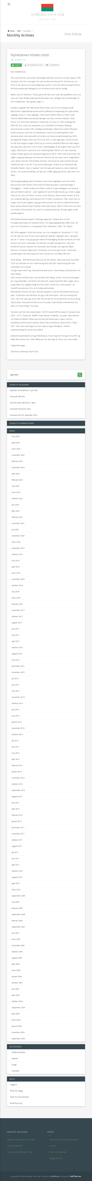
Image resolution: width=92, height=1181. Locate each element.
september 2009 (18, 896)
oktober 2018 (17, 585)
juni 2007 (15, 933)
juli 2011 (15, 852)
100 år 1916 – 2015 (47, 19)
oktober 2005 (17, 982)
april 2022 (16, 511)
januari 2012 (17, 821)
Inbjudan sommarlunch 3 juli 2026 (24, 390)
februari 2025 (17, 461)
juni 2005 (15, 989)
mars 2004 (16, 1020)
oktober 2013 (17, 734)
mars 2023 (16, 492)
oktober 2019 (17, 554)
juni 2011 (15, 858)
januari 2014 (17, 722)
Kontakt (52, 1146)
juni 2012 (15, 802)
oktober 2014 (17, 703)
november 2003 (18, 1032)
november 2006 (18, 945)
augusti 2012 (17, 796)
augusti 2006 (17, 958)
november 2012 (18, 778)
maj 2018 (15, 591)
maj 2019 (15, 560)
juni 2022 (15, 504)
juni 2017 (15, 629)
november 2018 (18, 579)
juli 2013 (15, 740)
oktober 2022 (17, 498)
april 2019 (16, 567)
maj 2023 (15, 486)
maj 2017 (15, 635)
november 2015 (18, 672)
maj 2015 (15, 691)
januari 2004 (17, 1026)
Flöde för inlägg (16, 1091)
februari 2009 (17, 908)
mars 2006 (16, 970)
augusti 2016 (17, 653)
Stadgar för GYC (55, 1158)
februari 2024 (17, 480)
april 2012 (16, 809)
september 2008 (18, 914)
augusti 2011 (17, 846)
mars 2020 (16, 542)
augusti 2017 (17, 622)
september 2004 (18, 1007)
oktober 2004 (17, 1001)
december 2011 (18, 827)
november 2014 (18, 697)
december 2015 (18, 666)
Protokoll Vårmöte (17, 396)
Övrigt (17, 65)
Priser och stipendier (57, 1152)
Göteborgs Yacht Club (47, 14)
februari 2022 (17, 517)
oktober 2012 (17, 784)
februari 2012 (17, 815)
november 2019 (18, 548)
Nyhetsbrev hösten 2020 (30, 55)
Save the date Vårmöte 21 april (22, 402)
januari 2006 (17, 976)
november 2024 (18, 467)
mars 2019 (16, 573)
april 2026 (16, 442)
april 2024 (16, 473)
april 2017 (16, 641)
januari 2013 (17, 771)
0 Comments (52, 65)
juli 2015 (15, 678)
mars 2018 (16, 598)
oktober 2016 (17, 647)
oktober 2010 (17, 871)
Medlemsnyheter (18, 1052)
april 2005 (16, 995)
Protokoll (15, 1071)
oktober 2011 (17, 840)
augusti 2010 (17, 877)
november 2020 (18, 536)
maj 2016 (15, 660)
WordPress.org (16, 1103)
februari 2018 (17, 604)
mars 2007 (16, 939)
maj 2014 (15, 716)
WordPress (55, 1176)
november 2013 (18, 728)
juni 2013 (15, 747)
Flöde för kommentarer (19, 1097)
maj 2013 (15, 753)
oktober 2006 (17, 951)
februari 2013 (17, 765)
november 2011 (18, 833)
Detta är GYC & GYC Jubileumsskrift (63, 1139)
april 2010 (16, 883)
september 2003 (18, 1038)
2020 (19, 31)
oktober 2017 (17, 616)
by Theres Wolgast (33, 65)
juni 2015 (15, 684)
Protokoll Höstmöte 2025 (20, 409)
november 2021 (18, 523)
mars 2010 (16, 889)
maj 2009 (15, 902)
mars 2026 (16, 449)
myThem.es (75, 1176)
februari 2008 (17, 920)
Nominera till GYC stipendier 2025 (23, 415)
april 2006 (16, 964)
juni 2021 (15, 529)
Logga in (13, 1084)
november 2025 (18, 455)
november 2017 (18, 610)
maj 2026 (15, 436)
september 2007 (18, 927)
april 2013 (16, 759)
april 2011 (16, 865)
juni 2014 (15, 709)
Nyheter (15, 1058)
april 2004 (16, 1014)
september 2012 (18, 790)
